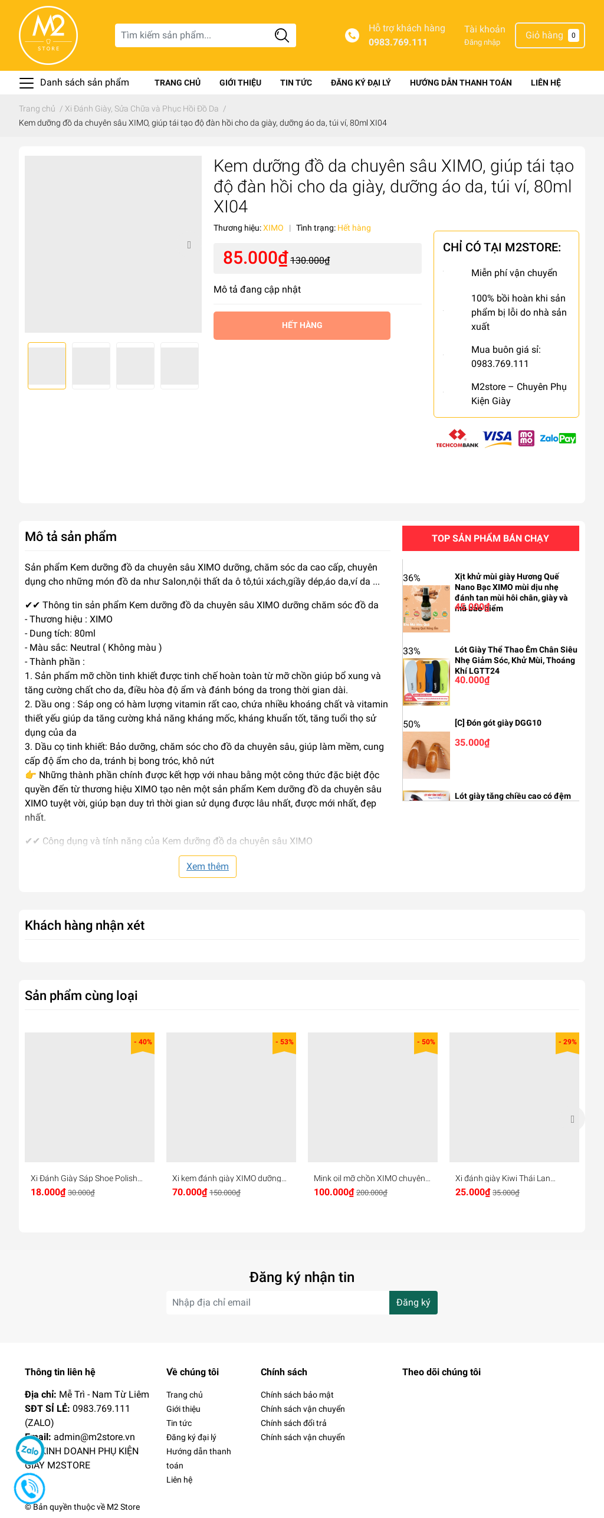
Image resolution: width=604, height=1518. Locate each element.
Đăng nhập (482, 42)
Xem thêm (207, 866)
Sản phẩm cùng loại (81, 995)
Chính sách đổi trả (294, 1423)
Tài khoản (484, 29)
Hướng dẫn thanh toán (461, 82)
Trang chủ (178, 82)
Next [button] (189, 244)
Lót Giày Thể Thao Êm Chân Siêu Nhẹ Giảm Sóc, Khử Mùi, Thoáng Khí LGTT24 (516, 660)
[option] (113, 244)
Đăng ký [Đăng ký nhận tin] (413, 1302)
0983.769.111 (398, 42)
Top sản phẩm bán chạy (490, 538)
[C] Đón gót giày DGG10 (498, 722)
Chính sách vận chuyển (303, 1409)
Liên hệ (546, 82)
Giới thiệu (240, 82)
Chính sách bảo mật (297, 1394)
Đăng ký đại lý (361, 82)
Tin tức (296, 82)
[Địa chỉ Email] (302, 1302)
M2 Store (123, 1507)
